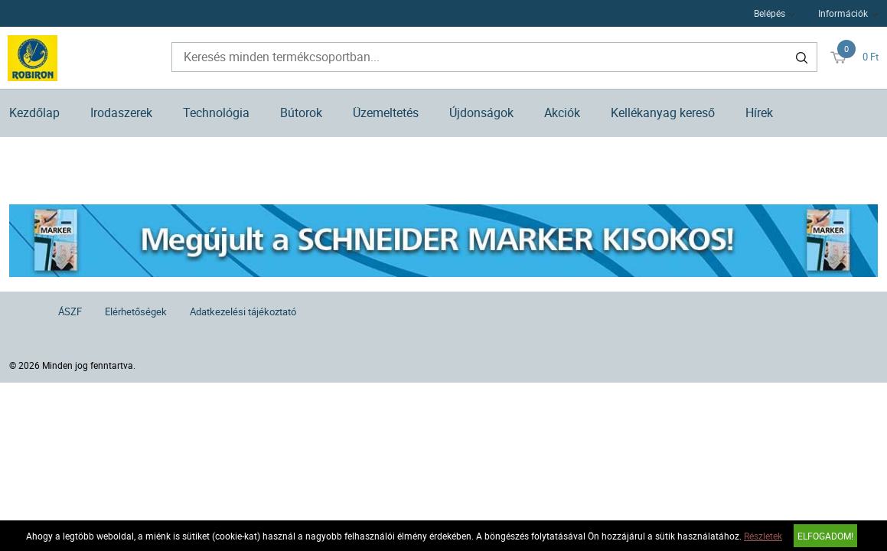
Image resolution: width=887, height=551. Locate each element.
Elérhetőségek (136, 311)
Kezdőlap (34, 112)
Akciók (562, 112)
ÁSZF (70, 311)
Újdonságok (481, 112)
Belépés (769, 13)
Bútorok (301, 112)
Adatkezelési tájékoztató (243, 311)
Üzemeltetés (386, 112)
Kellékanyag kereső (663, 112)
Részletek (763, 536)
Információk (843, 13)
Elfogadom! (825, 536)
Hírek (759, 112)
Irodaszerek (121, 112)
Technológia (216, 112)
